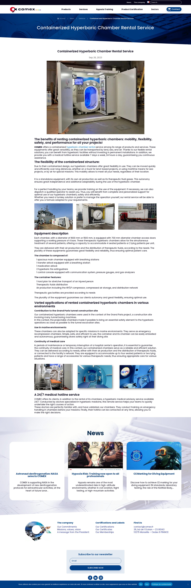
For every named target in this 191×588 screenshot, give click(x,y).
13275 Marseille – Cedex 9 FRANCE (151, 531)
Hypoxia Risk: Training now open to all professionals (95, 475)
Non (146, 584)
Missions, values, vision (69, 529)
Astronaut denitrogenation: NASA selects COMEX (37, 475)
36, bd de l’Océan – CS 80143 (149, 529)
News (129, 3)
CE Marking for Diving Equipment (154, 474)
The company (139, 3)
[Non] (188, 584)
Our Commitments (67, 526)
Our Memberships (105, 531)
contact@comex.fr (143, 526)
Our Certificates (104, 529)
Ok (141, 584)
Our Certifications (105, 526)
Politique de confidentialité (161, 584)
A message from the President (73, 531)
